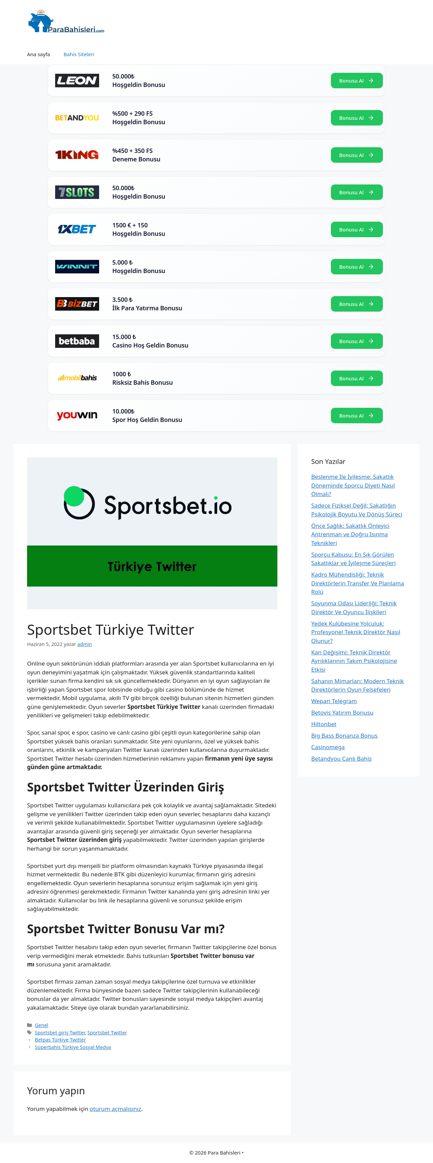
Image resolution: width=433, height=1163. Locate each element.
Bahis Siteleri (79, 54)
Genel (41, 1025)
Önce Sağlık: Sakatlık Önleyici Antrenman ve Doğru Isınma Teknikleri (350, 534)
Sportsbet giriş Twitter (60, 1032)
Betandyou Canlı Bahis (341, 758)
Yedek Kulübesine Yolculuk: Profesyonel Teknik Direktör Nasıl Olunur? (355, 632)
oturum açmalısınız (115, 1109)
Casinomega (328, 747)
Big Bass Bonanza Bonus (344, 735)
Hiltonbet (323, 724)
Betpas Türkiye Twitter (60, 1039)
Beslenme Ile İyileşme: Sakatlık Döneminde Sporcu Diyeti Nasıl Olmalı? (353, 485)
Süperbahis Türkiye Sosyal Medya (73, 1047)
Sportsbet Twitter (107, 1032)
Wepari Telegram (334, 701)
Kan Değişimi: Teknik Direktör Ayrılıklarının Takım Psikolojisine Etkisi (354, 660)
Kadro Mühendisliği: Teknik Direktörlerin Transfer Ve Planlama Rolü (357, 583)
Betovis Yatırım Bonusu (342, 712)
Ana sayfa (38, 54)
